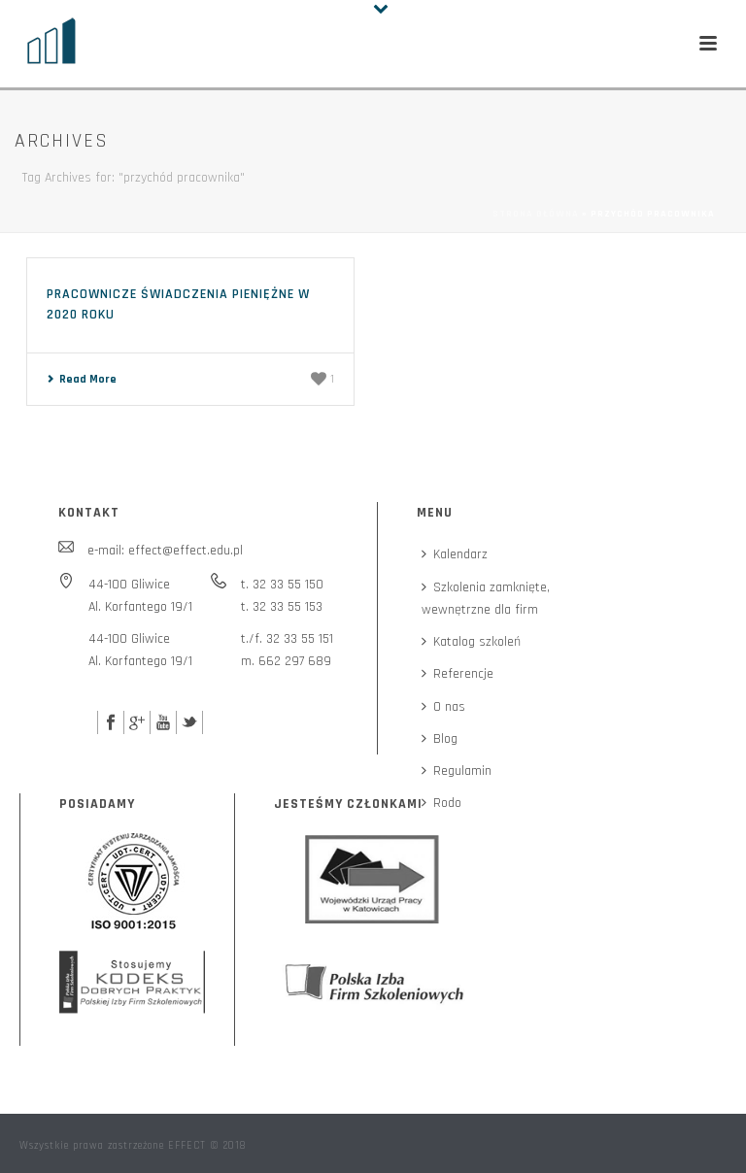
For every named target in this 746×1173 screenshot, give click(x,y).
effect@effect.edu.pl (185, 550)
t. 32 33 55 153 (281, 607)
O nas (443, 707)
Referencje (457, 674)
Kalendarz (455, 554)
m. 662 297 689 (286, 661)
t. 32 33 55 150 (282, 584)
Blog (440, 739)
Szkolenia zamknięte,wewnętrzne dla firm (486, 599)
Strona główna (535, 213)
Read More (82, 379)
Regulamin (457, 771)
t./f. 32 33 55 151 (287, 639)
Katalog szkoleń (471, 642)
